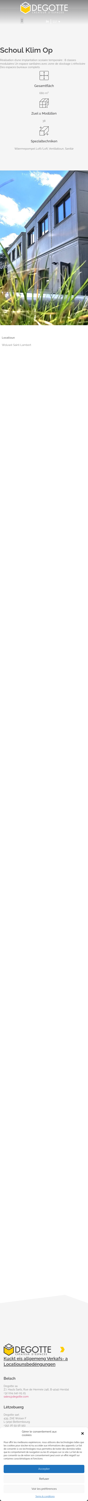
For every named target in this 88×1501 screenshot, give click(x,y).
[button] (82, 1433)
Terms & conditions (45, 1496)
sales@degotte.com (16, 1396)
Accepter (44, 1468)
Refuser (44, 1478)
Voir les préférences (44, 1488)
